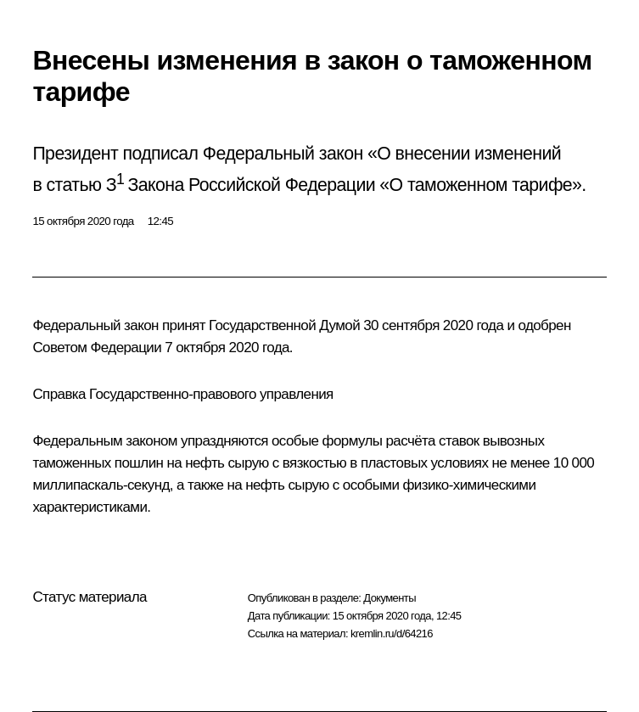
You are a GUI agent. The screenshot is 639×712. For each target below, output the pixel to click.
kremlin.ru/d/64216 (391, 633)
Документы (389, 597)
